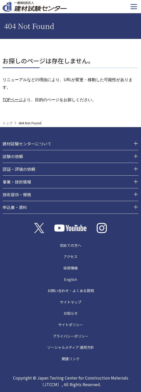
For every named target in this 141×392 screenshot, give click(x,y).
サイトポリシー (70, 324)
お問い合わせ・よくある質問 (70, 290)
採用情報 (70, 267)
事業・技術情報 (17, 182)
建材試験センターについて (27, 144)
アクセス (70, 256)
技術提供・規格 (17, 194)
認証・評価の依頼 (19, 169)
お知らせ (70, 313)
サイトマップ (70, 302)
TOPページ (13, 99)
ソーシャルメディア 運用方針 (70, 347)
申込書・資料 (15, 207)
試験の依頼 (13, 156)
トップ (7, 123)
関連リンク (71, 358)
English (70, 279)
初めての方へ (70, 245)
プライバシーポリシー (70, 336)
